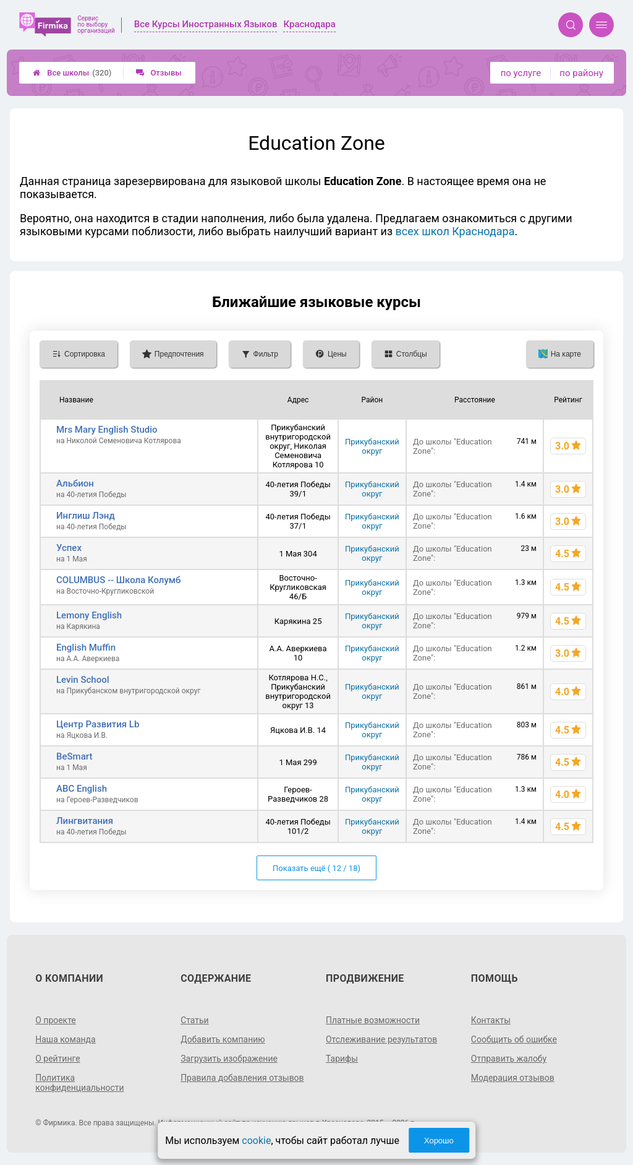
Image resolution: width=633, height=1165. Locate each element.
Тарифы (342, 1058)
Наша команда (65, 1039)
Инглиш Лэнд (85, 515)
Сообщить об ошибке (514, 1039)
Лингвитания (84, 820)
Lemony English (89, 615)
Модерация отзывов (512, 1078)
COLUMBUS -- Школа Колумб (118, 580)
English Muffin (86, 647)
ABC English (81, 788)
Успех (69, 547)
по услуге (521, 73)
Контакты (491, 1020)
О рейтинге (57, 1058)
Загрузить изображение (229, 1058)
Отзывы (158, 72)
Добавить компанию (223, 1039)
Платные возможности (373, 1020)
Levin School (82, 679)
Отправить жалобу (509, 1058)
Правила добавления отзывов (242, 1078)
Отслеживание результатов (382, 1039)
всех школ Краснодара (455, 231)
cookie (256, 1140)
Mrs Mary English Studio (107, 429)
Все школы (72, 72)
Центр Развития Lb (97, 724)
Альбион (75, 483)
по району (581, 73)
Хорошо (439, 1140)
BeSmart (74, 756)
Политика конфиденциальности (79, 1083)
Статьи (195, 1020)
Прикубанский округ (372, 446)
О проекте (55, 1020)
